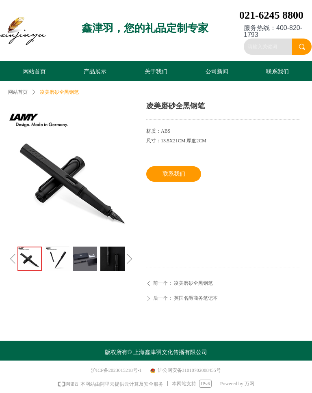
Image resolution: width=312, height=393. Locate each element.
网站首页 (18, 92)
